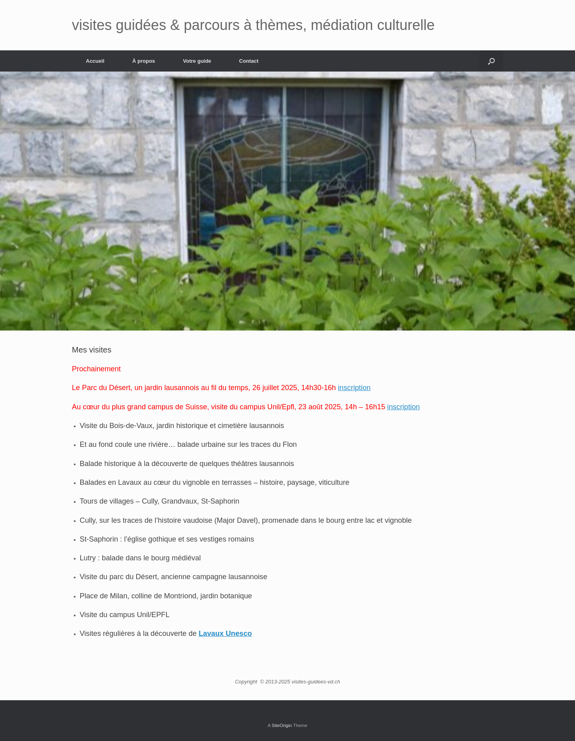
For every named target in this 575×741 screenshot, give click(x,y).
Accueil (95, 61)
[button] (491, 61)
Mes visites (91, 349)
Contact (248, 61)
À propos (143, 61)
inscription (354, 388)
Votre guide (197, 61)
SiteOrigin (282, 725)
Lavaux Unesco (225, 633)
